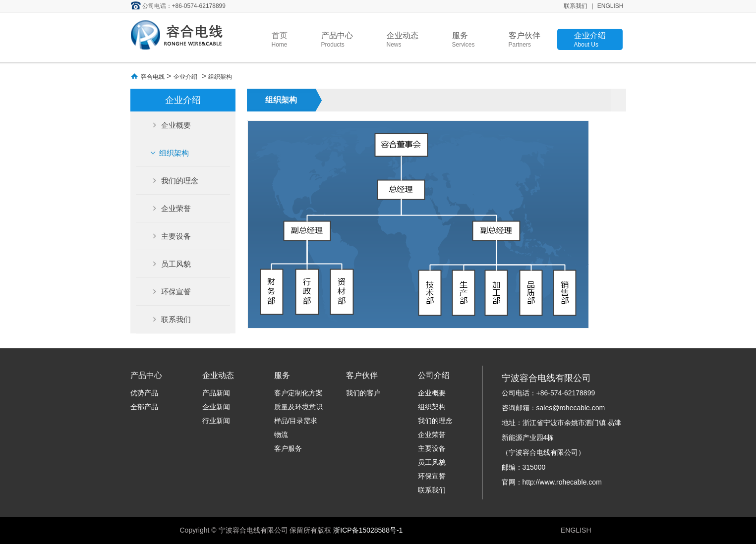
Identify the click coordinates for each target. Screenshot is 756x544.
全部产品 (144, 407)
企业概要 (175, 125)
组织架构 (220, 76)
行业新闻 (216, 421)
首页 (280, 39)
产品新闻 (216, 393)
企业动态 (402, 39)
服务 (463, 39)
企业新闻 (216, 407)
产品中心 (337, 39)
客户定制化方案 (298, 393)
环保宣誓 (175, 291)
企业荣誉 (175, 208)
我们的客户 (363, 393)
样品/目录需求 (296, 421)
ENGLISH (610, 5)
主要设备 (175, 236)
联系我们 (575, 5)
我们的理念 (178, 180)
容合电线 (153, 76)
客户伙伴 (524, 39)
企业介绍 (590, 39)
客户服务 (288, 448)
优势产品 (144, 393)
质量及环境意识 (298, 407)
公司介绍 (434, 375)
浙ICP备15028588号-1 (368, 530)
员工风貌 (175, 264)
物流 (281, 434)
